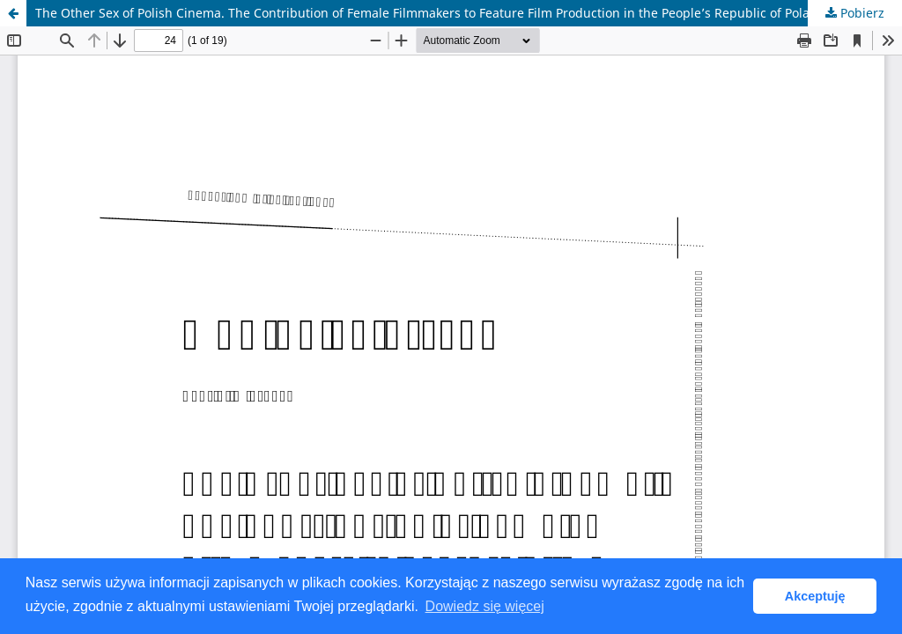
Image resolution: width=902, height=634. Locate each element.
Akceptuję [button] (815, 596)
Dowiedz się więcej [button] (484, 606)
